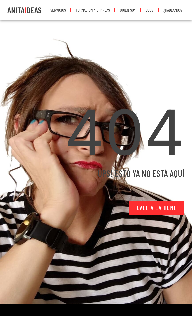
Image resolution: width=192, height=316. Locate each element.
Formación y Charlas (93, 10)
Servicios (58, 10)
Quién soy (128, 10)
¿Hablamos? (173, 10)
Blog (150, 10)
